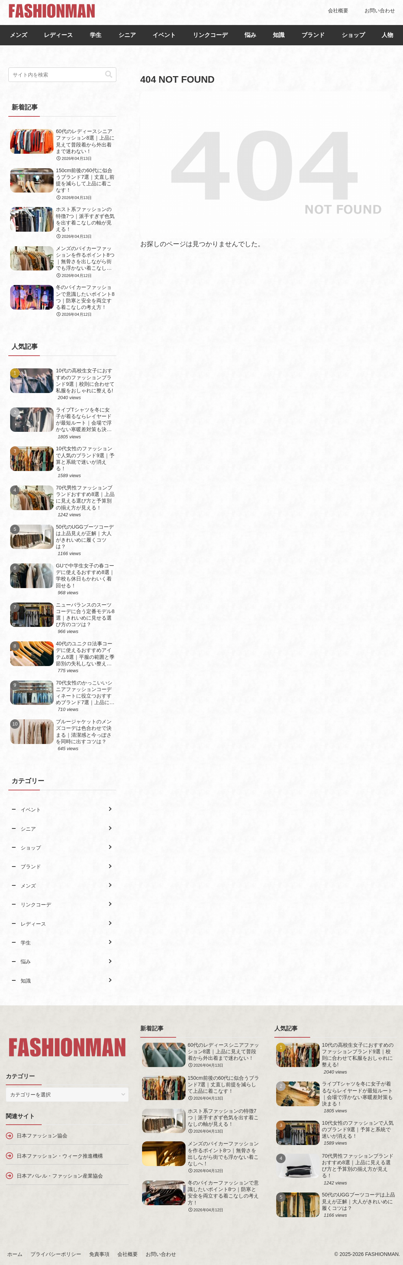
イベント (164, 35)
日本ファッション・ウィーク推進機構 (60, 1156)
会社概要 (127, 1254)
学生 (95, 35)
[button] (108, 74)
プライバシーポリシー (55, 1254)
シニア (127, 35)
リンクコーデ (210, 35)
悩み (250, 35)
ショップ (353, 35)
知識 (278, 35)
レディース (58, 35)
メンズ (18, 35)
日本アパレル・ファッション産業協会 (60, 1176)
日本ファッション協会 (42, 1135)
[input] (62, 74)
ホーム (14, 1254)
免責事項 (99, 1254)
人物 (387, 35)
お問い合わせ (161, 1254)
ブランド (313, 35)
